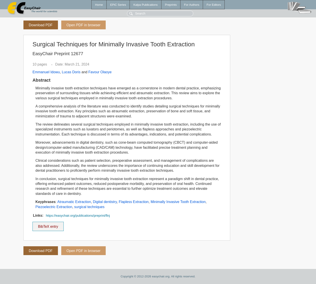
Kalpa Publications (145, 4)
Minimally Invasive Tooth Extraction (178, 202)
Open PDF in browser (84, 25)
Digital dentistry (105, 202)
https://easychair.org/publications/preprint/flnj (78, 215)
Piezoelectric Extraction (53, 207)
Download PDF (41, 25)
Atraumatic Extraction (74, 202)
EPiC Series (118, 4)
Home (99, 4)
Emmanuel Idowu (46, 72)
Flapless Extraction (134, 202)
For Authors (191, 4)
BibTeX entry (48, 225)
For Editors (214, 4)
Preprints (171, 4)
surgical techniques (89, 207)
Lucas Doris (71, 72)
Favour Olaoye (100, 72)
